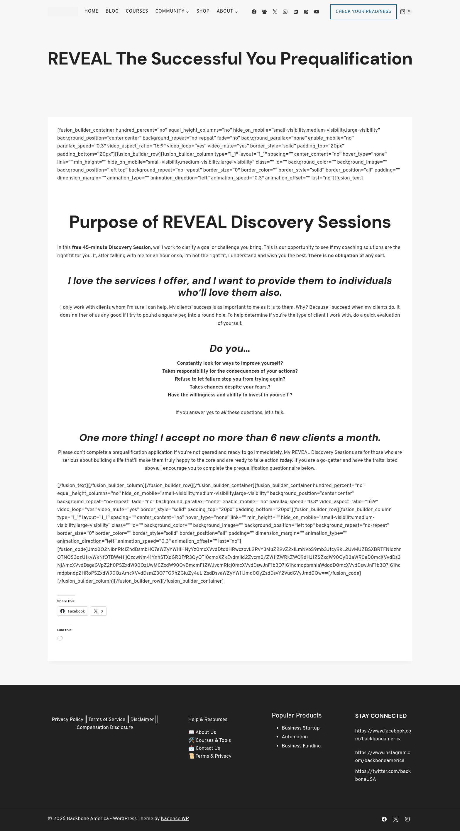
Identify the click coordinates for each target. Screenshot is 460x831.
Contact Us (208, 748)
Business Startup (300, 728)
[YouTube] (316, 11)
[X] (275, 11)
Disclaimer (142, 720)
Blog (112, 11)
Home (91, 11)
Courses (137, 11)
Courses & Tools (213, 740)
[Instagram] (285, 11)
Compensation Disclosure (105, 728)
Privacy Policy (67, 720)
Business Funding (301, 746)
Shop (202, 11)
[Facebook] (254, 11)
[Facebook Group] (264, 11)
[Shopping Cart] (406, 12)
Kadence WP (175, 819)
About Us (205, 733)
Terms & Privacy (213, 756)
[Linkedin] (295, 11)
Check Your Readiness (363, 12)
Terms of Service (106, 720)
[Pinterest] (306, 11)
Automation (295, 737)
